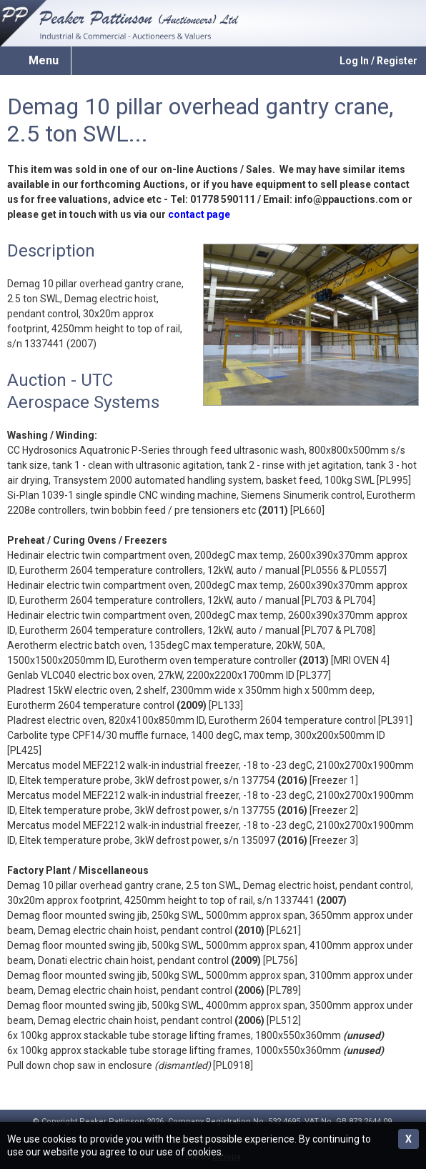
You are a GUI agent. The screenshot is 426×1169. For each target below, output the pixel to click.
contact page (199, 214)
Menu (44, 60)
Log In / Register (378, 60)
